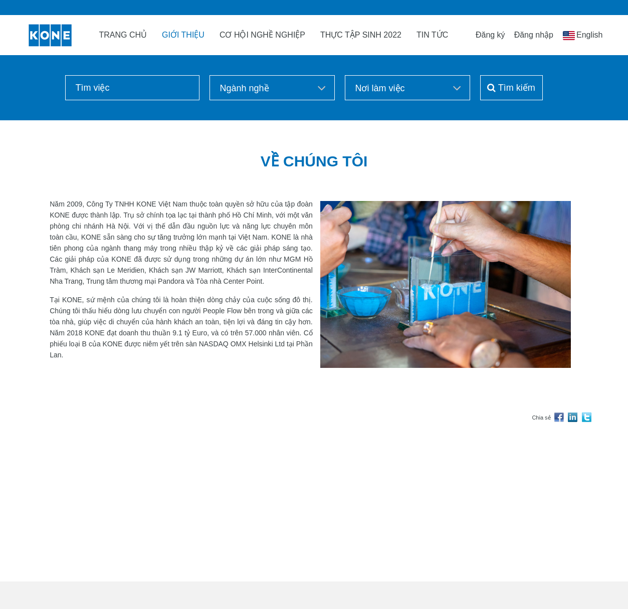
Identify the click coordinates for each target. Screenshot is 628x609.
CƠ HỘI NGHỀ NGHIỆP (262, 35)
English (589, 35)
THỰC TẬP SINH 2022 (360, 35)
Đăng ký (490, 35)
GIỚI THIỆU (183, 35)
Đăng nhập (533, 35)
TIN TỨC (432, 35)
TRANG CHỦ (123, 35)
